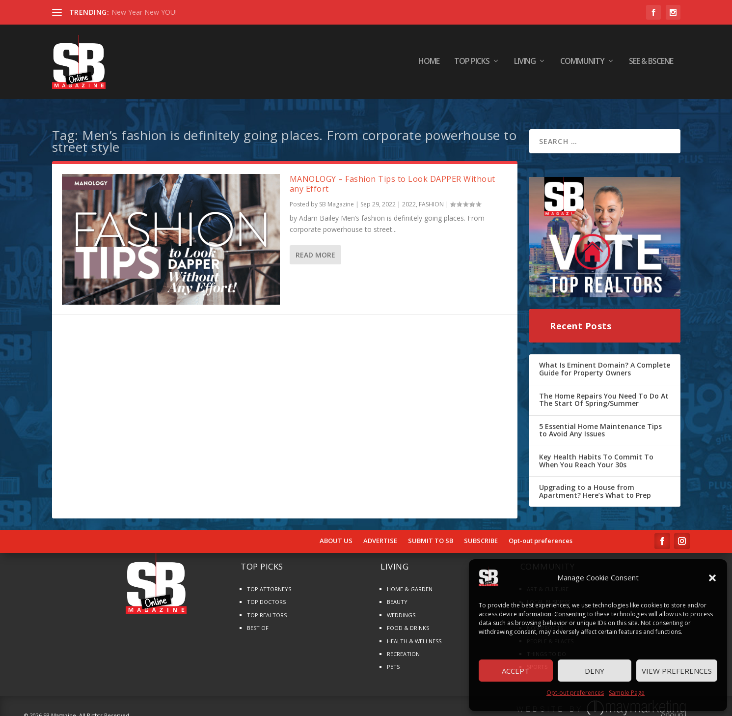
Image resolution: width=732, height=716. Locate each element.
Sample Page (627, 692)
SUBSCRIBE (481, 533)
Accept (515, 671)
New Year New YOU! (144, 12)
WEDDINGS (401, 606)
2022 (409, 196)
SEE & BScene (651, 63)
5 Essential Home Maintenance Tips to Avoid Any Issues (600, 421)
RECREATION (403, 645)
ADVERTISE (380, 533)
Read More (315, 247)
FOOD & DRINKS (408, 620)
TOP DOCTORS (266, 594)
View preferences (677, 671)
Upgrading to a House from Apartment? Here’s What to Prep (595, 483)
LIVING (525, 63)
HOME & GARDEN (410, 581)
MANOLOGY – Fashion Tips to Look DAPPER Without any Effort (392, 175)
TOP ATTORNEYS (269, 581)
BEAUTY (397, 594)
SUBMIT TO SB (430, 533)
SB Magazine (336, 196)
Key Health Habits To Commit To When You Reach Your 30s (596, 452)
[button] (712, 578)
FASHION (431, 196)
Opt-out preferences (575, 692)
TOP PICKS (471, 63)
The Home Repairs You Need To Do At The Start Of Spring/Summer (604, 391)
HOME (428, 63)
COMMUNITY (582, 63)
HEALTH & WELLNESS (414, 632)
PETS (393, 658)
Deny (594, 671)
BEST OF (258, 620)
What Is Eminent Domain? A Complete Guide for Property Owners (604, 361)
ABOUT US (336, 533)
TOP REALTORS (267, 606)
